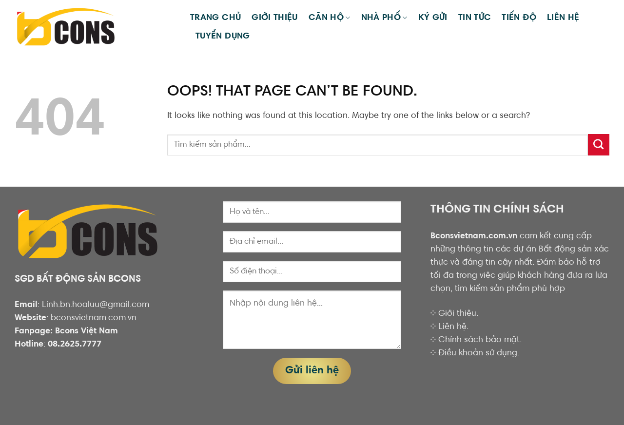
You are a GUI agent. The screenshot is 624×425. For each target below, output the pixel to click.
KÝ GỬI (433, 18)
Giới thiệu (275, 18)
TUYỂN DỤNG (222, 36)
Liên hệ (563, 18)
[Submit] (598, 144)
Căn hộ (330, 17)
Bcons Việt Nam (86, 331)
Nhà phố (384, 17)
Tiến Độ (519, 18)
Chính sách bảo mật (479, 340)
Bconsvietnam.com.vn (473, 236)
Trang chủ (215, 18)
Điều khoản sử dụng (477, 353)
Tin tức (474, 18)
